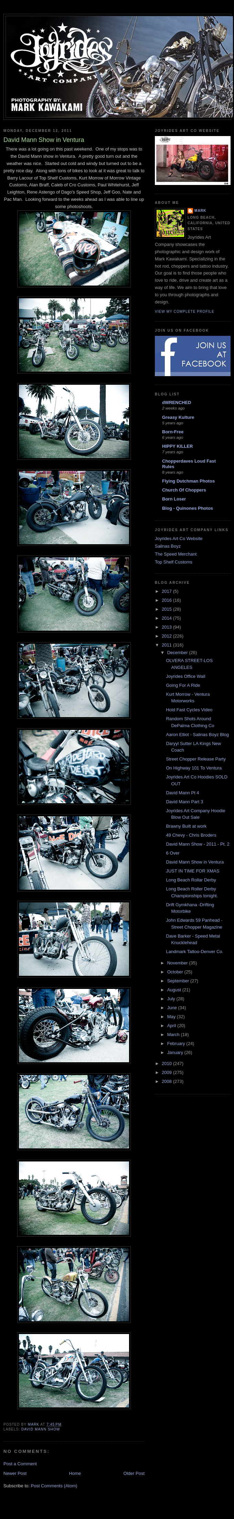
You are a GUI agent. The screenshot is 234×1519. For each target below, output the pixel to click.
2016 (167, 600)
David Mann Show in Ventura (195, 862)
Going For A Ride (183, 685)
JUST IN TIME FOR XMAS (192, 871)
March (174, 1034)
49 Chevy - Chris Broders (191, 835)
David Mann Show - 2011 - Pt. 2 (197, 844)
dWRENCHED (176, 402)
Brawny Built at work (186, 826)
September (178, 980)
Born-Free (172, 431)
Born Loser (174, 499)
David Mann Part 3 (184, 801)
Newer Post (14, 1473)
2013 (167, 627)
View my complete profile (184, 311)
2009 (167, 1072)
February (177, 1043)
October (175, 971)
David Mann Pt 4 (182, 792)
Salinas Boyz (168, 546)
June (172, 1007)
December (178, 652)
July (172, 998)
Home (75, 1473)
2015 (167, 609)
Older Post (134, 1473)
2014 (167, 618)
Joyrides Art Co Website (178, 538)
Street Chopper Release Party (195, 759)
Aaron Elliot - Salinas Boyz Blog (197, 734)
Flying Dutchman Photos (188, 481)
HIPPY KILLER (177, 446)
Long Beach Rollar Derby (191, 879)
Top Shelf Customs (173, 562)
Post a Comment (20, 1463)
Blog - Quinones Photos (187, 508)
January (175, 1052)
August (174, 989)
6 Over (172, 853)
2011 (167, 645)
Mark (200, 211)
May (172, 1016)
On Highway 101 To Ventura (194, 768)
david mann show (40, 1429)
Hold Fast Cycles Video (189, 709)
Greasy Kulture (178, 417)
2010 (167, 1063)
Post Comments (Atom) (54, 1485)
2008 (167, 1081)
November (178, 962)
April (172, 1025)
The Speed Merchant (175, 554)
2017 (167, 591)
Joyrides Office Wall (185, 676)
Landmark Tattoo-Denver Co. (194, 951)
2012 (167, 636)
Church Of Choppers (184, 490)
